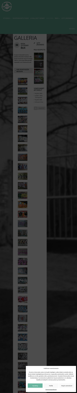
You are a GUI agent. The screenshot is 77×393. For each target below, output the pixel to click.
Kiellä (51, 386)
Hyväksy (35, 386)
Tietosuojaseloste (51, 389)
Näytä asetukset (66, 386)
